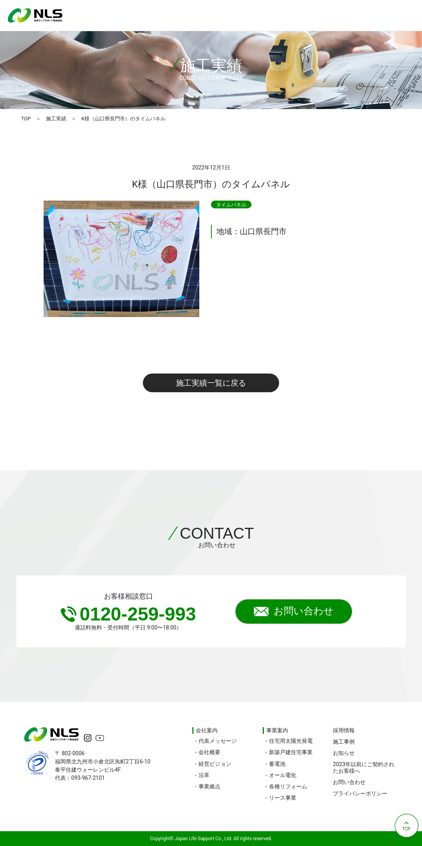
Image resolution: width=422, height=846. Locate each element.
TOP (26, 119)
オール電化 (282, 775)
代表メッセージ (218, 741)
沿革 (204, 775)
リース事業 (282, 798)
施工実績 (56, 119)
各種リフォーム (288, 786)
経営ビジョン (215, 764)
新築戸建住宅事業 (291, 752)
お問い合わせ (294, 611)
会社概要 (209, 752)
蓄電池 (277, 764)
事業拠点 (209, 786)
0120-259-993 (128, 614)
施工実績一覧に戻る (211, 383)
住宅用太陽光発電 (291, 741)
